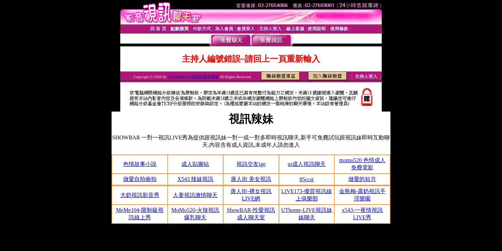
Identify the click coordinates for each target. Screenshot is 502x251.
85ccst (306, 179)
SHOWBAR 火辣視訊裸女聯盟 (193, 77)
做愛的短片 (362, 179)
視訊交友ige (251, 164)
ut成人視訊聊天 (306, 164)
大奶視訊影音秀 (139, 195)
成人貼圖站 (195, 164)
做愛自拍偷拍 (140, 179)
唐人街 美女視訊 (251, 179)
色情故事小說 (140, 164)
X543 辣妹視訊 (195, 179)
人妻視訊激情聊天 (195, 195)
